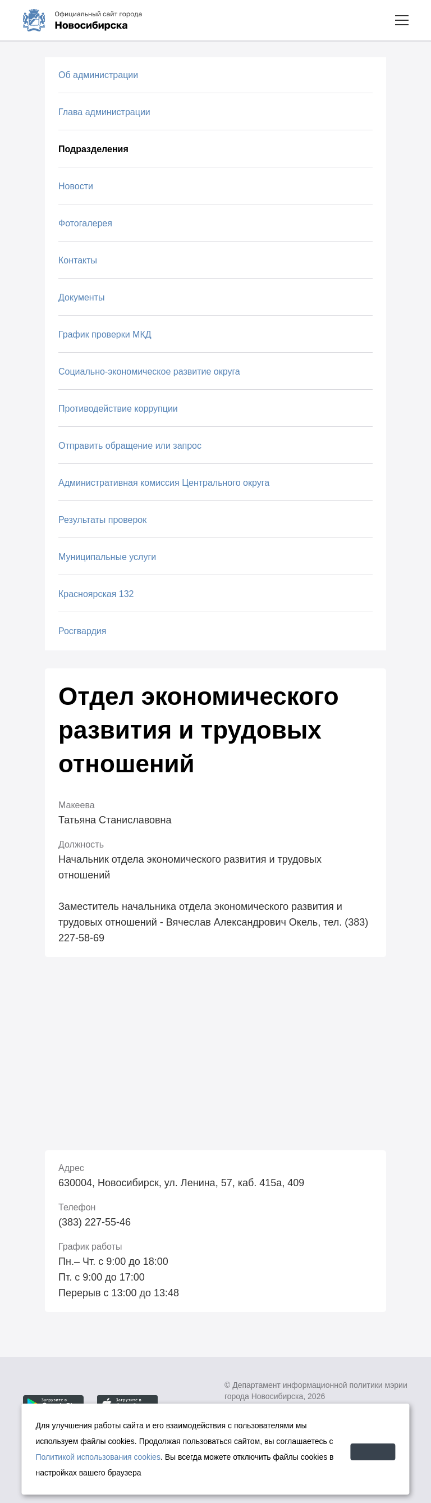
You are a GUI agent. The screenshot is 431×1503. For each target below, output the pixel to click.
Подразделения (93, 149)
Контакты (77, 260)
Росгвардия (82, 631)
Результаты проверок (102, 520)
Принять (355, 1449)
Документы (81, 297)
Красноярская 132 (96, 594)
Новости (75, 186)
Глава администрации (104, 112)
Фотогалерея (85, 223)
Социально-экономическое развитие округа (149, 371)
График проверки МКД (105, 334)
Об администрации (98, 75)
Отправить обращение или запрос (129, 445)
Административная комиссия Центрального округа (163, 483)
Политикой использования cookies (157, 1456)
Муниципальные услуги (107, 557)
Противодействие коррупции (118, 408)
